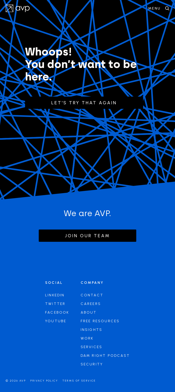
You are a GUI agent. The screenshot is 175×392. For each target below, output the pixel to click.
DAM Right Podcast (105, 355)
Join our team (87, 235)
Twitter (55, 304)
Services (92, 347)
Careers (91, 304)
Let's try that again (84, 102)
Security (92, 364)
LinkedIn (55, 295)
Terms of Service (79, 380)
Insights (92, 329)
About (89, 312)
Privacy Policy (44, 380)
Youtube (55, 321)
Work (87, 338)
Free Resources (100, 321)
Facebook (57, 312)
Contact (92, 295)
